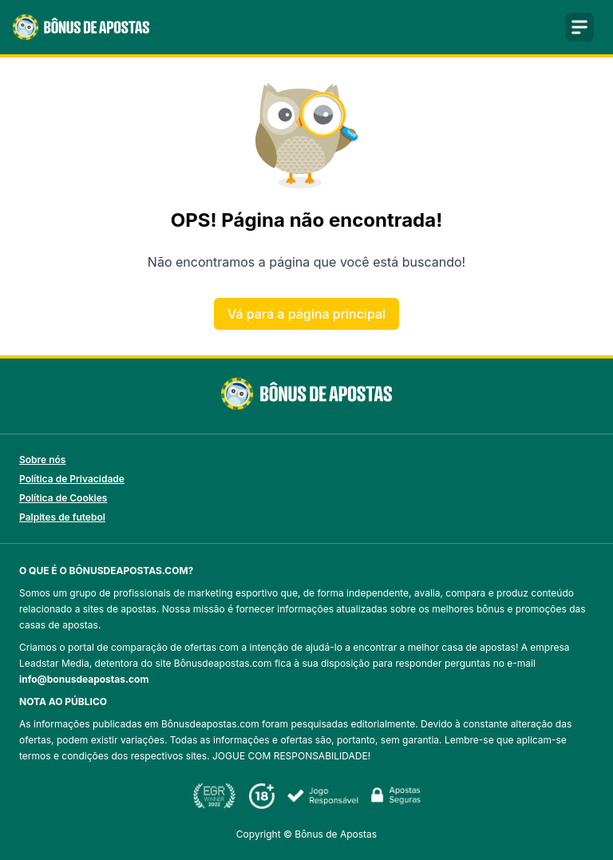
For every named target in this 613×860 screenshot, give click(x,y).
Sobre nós (42, 460)
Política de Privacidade (72, 479)
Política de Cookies (63, 498)
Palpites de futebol (62, 517)
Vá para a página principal (306, 314)
